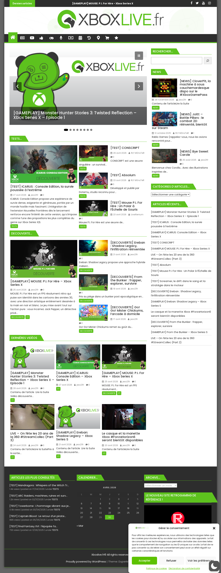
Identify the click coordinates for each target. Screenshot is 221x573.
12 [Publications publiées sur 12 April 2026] (138, 503)
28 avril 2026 (18, 388)
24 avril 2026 (18, 445)
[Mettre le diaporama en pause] (139, 56)
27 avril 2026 (18, 194)
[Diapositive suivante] (139, 86)
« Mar (80, 526)
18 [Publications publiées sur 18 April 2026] (128, 508)
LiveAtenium (135, 214)
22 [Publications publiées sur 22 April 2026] (100, 512)
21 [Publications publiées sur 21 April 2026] (91, 512)
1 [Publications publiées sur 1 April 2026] (100, 499)
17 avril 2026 (118, 319)
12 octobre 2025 (161, 133)
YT (27, 317)
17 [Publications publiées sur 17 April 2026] (119, 508)
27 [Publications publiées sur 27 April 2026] (81, 517)
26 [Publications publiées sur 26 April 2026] (137, 512)
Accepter (145, 560)
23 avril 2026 (118, 180)
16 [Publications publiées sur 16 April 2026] (110, 508)
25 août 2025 (188, 159)
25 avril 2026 (18, 289)
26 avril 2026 (118, 152)
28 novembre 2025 (163, 99)
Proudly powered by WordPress (86, 561)
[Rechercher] (208, 60)
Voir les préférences (201, 560)
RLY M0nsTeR (136, 152)
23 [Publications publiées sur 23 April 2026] (109, 512)
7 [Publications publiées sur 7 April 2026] (91, 503)
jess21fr (33, 194)
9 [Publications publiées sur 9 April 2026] (109, 503)
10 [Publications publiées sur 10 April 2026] (119, 503)
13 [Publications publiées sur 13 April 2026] (81, 508)
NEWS (155, 107)
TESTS (14, 226)
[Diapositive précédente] (17, 86)
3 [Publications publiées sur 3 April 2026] (118, 499)
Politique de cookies (156, 568)
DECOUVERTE (17, 317)
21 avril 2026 (118, 254)
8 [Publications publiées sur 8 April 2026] (100, 503)
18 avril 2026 (118, 288)
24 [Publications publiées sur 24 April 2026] (118, 512)
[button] (214, 528)
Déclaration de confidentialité (184, 568)
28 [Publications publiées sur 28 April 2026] (91, 517)
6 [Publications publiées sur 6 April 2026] (81, 503)
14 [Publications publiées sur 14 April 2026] (91, 508)
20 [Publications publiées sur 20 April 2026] (81, 512)
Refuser (171, 560)
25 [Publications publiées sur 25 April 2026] (128, 512)
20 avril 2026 (110, 445)
